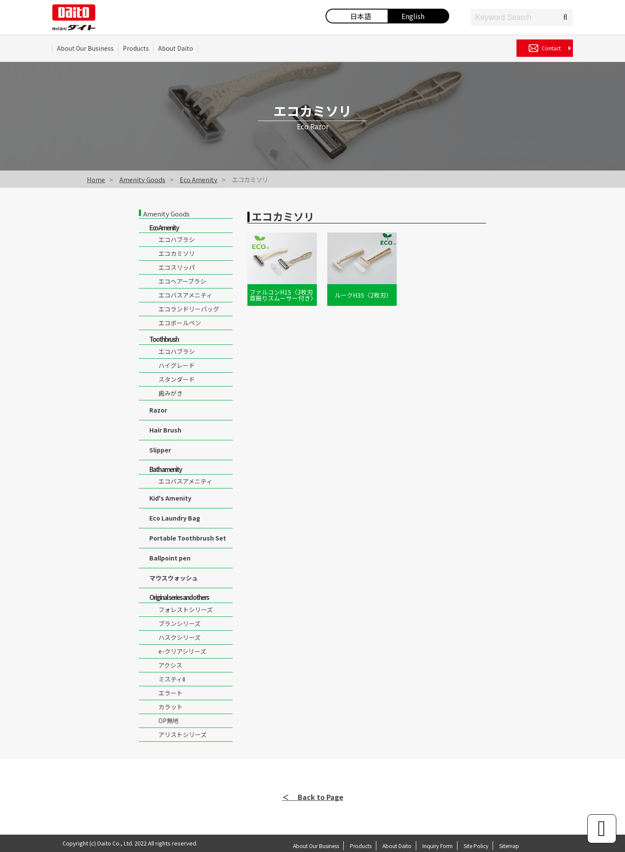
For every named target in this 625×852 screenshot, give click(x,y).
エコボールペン (179, 322)
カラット (170, 706)
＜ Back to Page (312, 797)
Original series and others (179, 597)
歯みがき (170, 393)
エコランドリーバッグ (188, 309)
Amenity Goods (142, 179)
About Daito (175, 48)
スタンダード (176, 379)
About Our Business (85, 48)
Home (96, 179)
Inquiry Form (437, 845)
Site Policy (476, 845)
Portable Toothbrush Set (187, 538)
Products (136, 48)
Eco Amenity (198, 179)
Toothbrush (163, 339)
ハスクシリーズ (179, 637)
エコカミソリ (176, 253)
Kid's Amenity (170, 498)
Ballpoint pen (170, 558)
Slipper (160, 450)
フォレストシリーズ (185, 609)
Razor (158, 410)
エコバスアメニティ (185, 295)
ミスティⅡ (171, 679)
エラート (170, 692)
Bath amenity (165, 469)
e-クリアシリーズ (182, 651)
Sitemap (509, 845)
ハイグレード (176, 365)
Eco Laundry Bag (174, 518)
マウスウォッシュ (173, 577)
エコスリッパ (176, 267)
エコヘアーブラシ (182, 281)
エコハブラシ (176, 239)
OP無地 (168, 720)
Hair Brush (165, 430)
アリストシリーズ (182, 734)
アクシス (170, 665)
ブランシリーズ (179, 623)
